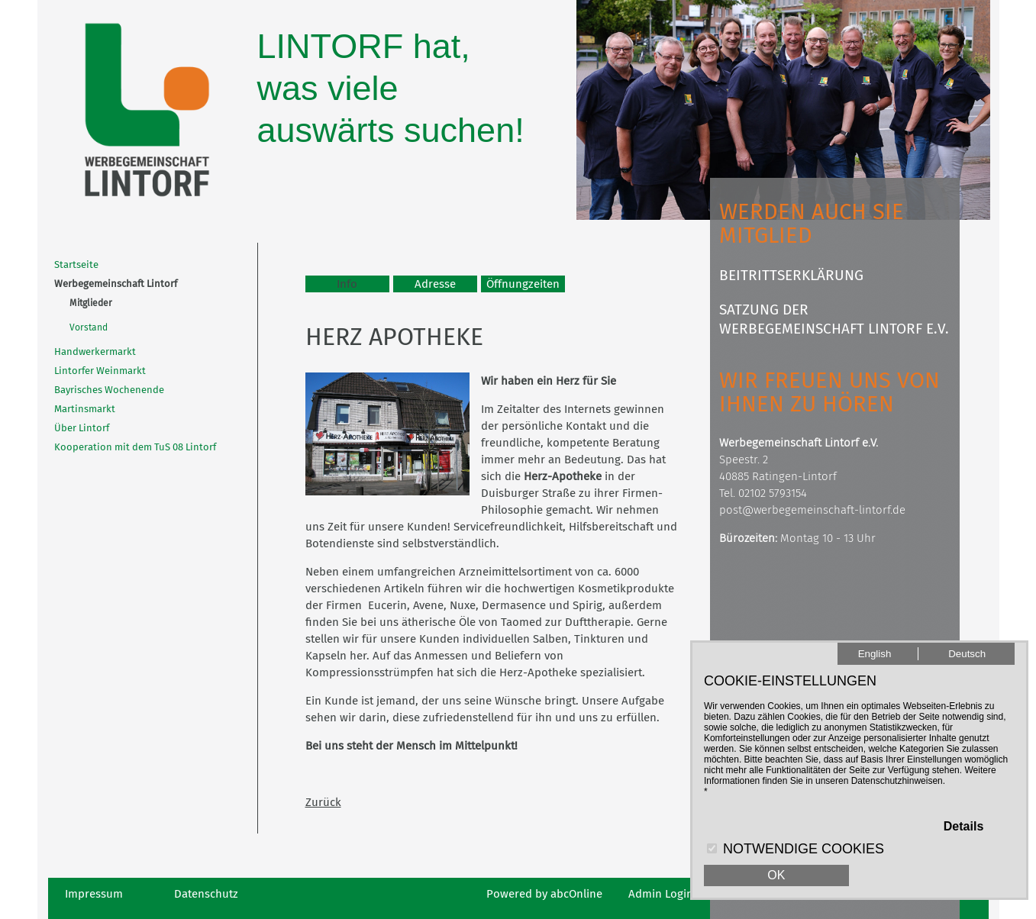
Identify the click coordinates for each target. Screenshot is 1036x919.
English (875, 653)
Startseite (76, 264)
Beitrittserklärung (791, 275)
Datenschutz (206, 894)
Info (347, 284)
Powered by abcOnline (544, 894)
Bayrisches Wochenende (109, 389)
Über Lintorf (81, 428)
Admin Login (660, 894)
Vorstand (88, 327)
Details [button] (963, 826)
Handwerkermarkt (95, 351)
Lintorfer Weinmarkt (100, 370)
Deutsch (967, 653)
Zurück (323, 802)
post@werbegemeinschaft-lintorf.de (812, 510)
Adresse (435, 284)
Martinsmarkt (84, 408)
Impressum (94, 894)
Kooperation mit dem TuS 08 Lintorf (135, 447)
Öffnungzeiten (523, 284)
